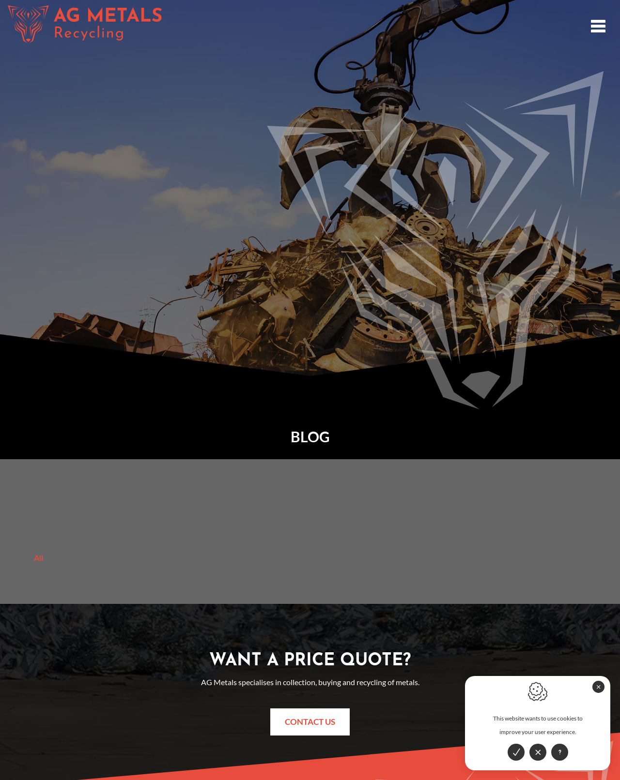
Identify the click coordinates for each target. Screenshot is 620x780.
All (38, 557)
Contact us (310, 722)
